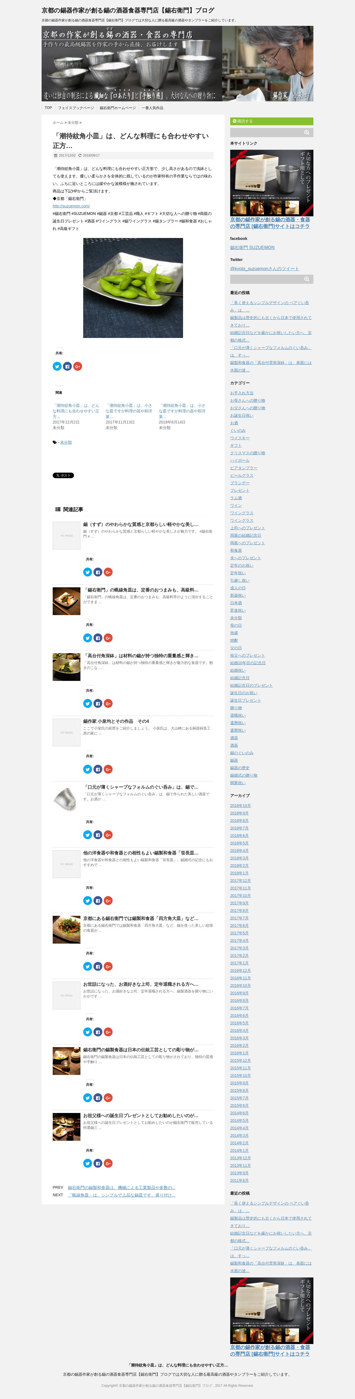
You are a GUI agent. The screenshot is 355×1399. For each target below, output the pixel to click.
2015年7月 (239, 1098)
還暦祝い (238, 723)
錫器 (234, 760)
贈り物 (236, 708)
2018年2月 (239, 865)
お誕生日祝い (241, 415)
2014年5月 (239, 1120)
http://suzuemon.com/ (71, 206)
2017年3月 (239, 948)
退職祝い (238, 715)
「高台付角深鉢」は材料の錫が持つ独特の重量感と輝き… (141, 655)
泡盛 (234, 633)
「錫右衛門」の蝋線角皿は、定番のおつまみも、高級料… (141, 590)
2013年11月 (240, 1165)
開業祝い (238, 783)
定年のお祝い (241, 565)
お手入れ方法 (241, 393)
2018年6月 (239, 835)
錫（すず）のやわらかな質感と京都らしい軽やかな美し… (141, 524)
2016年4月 (239, 1030)
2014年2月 (239, 1143)
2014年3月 (239, 1135)
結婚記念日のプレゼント (251, 685)
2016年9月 (239, 993)
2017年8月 (239, 910)
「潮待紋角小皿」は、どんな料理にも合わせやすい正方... (76, 411)
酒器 (234, 738)
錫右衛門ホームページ (118, 108)
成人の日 (238, 588)
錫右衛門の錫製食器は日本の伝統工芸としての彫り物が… (141, 1049)
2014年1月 (239, 1150)
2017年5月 (239, 933)
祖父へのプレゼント (247, 655)
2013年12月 (240, 1158)
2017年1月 (239, 963)
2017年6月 (239, 925)
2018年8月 (239, 820)
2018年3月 (239, 858)
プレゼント (240, 490)
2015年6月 (239, 1105)
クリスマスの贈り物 (247, 453)
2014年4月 (239, 1128)
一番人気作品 (152, 108)
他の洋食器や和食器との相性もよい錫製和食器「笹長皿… (141, 853)
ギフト (236, 445)
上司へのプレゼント (247, 528)
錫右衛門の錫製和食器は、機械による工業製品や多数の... (122, 1187)
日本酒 (236, 603)
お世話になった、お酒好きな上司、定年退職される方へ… (141, 984)
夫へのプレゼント (245, 558)
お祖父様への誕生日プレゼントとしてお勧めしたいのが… (141, 1115)
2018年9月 (239, 813)
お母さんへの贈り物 (247, 400)
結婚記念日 (240, 678)
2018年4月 (239, 850)
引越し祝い (240, 580)
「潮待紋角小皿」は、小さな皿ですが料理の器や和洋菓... (129, 411)
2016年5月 (239, 1023)
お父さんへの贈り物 (247, 408)
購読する (243, 121)
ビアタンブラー (243, 468)
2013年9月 (239, 1173)
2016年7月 (239, 1008)
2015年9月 (239, 1083)
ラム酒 (236, 498)
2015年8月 (239, 1090)
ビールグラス (241, 475)
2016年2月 (239, 1045)
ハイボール (240, 460)
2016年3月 (239, 1038)
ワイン (236, 505)
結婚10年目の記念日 (248, 663)
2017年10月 (240, 895)
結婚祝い (238, 670)
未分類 (66, 442)
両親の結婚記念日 (245, 535)
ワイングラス (241, 513)
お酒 (234, 423)
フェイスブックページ (76, 108)
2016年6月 (239, 1015)
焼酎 (234, 640)
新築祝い (238, 595)
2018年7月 (239, 828)
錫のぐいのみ (241, 753)
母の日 (236, 625)
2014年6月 (239, 1113)
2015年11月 (240, 1068)
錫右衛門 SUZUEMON (252, 247)
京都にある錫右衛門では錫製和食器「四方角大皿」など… (141, 918)
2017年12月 (240, 880)
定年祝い (238, 573)
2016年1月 (239, 1053)
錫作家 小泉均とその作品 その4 (116, 721)
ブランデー (240, 483)
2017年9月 (239, 903)
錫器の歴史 (240, 768)
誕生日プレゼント (245, 700)
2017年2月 (239, 955)
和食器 (236, 550)
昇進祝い (238, 610)
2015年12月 (240, 1060)
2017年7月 (239, 918)
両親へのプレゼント (247, 543)
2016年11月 (240, 978)
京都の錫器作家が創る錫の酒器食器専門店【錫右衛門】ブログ (128, 10)
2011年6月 (239, 1180)
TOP (48, 108)
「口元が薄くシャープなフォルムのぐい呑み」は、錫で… (141, 787)
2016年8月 (239, 1000)
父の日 (236, 648)
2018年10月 (240, 805)
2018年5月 (239, 843)
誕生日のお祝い (243, 693)
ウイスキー (240, 438)
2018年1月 (239, 873)
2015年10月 (240, 1075)
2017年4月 (239, 940)
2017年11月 (240, 888)
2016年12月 (240, 970)
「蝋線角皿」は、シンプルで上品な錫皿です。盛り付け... (122, 1195)
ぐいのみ (238, 430)
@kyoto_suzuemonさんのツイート (264, 268)
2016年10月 (240, 985)
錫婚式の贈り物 (243, 775)
